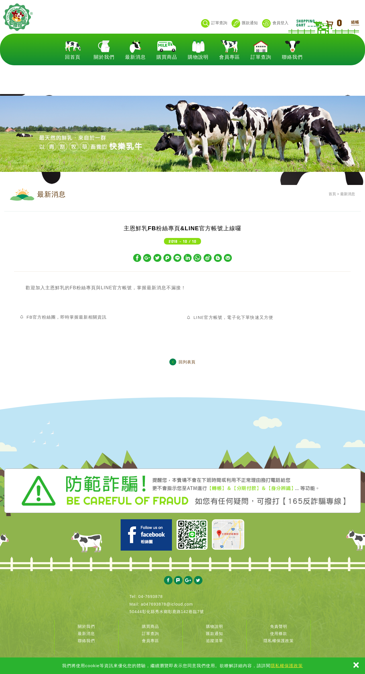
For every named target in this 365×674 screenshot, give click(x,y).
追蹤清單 (214, 640)
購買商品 (167, 72)
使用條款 (278, 633)
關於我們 (104, 72)
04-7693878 (150, 596)
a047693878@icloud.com (167, 604)
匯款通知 (245, 23)
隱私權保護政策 (287, 665)
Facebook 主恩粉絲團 (146, 535)
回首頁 (73, 72)
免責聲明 (278, 626)
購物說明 (198, 72)
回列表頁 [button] (182, 362)
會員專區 (229, 72)
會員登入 (275, 23)
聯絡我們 (292, 72)
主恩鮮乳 (27, 28)
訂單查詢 (214, 23)
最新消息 (135, 72)
